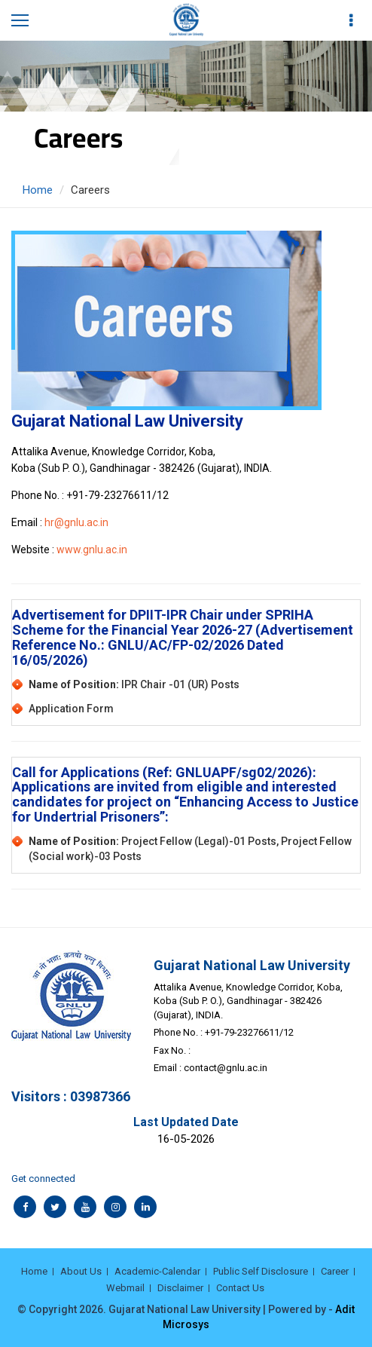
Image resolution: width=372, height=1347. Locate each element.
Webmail (125, 1287)
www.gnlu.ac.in (91, 549)
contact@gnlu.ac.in (225, 1067)
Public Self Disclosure (260, 1271)
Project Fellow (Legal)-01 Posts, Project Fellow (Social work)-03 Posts (190, 848)
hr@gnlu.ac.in (76, 522)
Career (335, 1271)
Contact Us (240, 1287)
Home (38, 190)
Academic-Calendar (157, 1271)
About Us (81, 1271)
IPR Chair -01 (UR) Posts (134, 684)
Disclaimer (180, 1287)
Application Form (71, 709)
